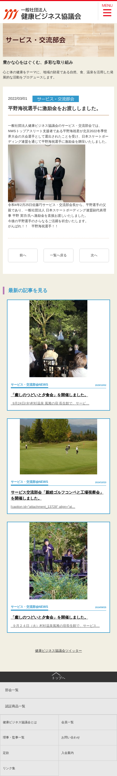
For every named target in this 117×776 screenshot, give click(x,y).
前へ (23, 255)
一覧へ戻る (58, 255)
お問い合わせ (70, 737)
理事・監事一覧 (13, 737)
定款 (6, 752)
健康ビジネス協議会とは (20, 722)
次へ (96, 255)
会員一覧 (67, 722)
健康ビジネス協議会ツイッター (58, 651)
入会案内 (67, 752)
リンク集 (9, 768)
